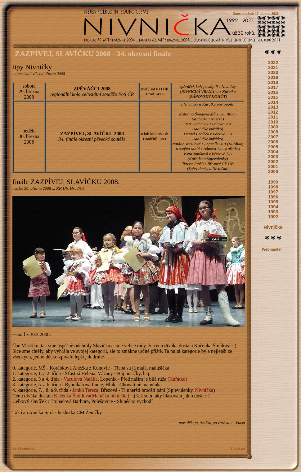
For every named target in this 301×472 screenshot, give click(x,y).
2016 (273, 92)
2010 (273, 121)
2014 (273, 102)
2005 (273, 146)
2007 (273, 136)
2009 (273, 126)
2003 (273, 156)
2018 (273, 82)
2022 (273, 62)
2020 (273, 72)
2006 (273, 141)
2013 (273, 107)
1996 (273, 196)
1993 (273, 211)
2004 (273, 151)
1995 (273, 201)
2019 (273, 77)
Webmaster (272, 249)
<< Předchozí (24, 449)
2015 (273, 97)
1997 (273, 191)
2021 (273, 67)
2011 (273, 117)
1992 (273, 216)
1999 (273, 182)
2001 (273, 166)
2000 (273, 171)
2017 (273, 87)
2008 (273, 131)
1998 (273, 186)
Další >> (238, 449)
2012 (273, 112)
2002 (273, 161)
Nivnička (273, 227)
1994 (273, 206)
